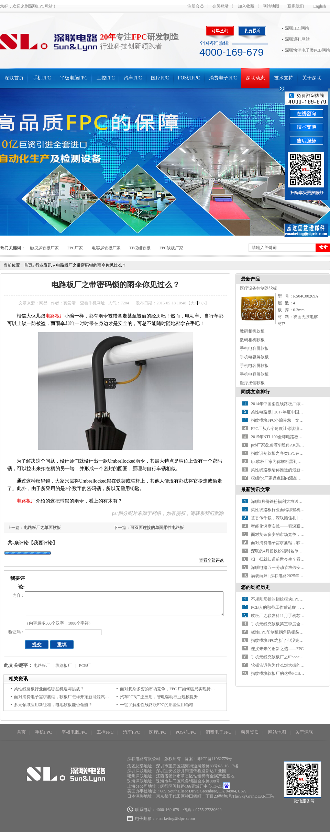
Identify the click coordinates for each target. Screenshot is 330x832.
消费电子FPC (223, 77)
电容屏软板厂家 (106, 248)
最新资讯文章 (255, 489)
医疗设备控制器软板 (258, 288)
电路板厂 (55, 315)
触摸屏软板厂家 (44, 248)
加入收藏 (246, 6)
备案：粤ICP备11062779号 (208, 758)
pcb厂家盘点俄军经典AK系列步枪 (281, 445)
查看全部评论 (211, 560)
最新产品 (250, 279)
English (319, 6)
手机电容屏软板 (254, 348)
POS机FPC (189, 77)
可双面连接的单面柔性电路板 (157, 527)
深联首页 (14, 77)
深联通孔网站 (297, 39)
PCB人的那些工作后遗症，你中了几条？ (288, 607)
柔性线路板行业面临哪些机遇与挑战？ (49, 689)
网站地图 (271, 6)
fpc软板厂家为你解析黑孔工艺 (278, 461)
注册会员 (195, 6)
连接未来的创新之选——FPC (277, 648)
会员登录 (220, 6)
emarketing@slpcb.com (175, 818)
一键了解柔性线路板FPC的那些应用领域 (156, 704)
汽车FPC (133, 77)
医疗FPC (160, 77)
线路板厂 (63, 665)
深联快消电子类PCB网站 (307, 50)
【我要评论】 (43, 542)
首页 (28, 265)
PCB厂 (85, 665)
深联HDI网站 (297, 28)
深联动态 (255, 77)
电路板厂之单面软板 (42, 527)
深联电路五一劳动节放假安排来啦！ (284, 567)
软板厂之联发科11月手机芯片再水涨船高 (288, 615)
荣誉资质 (250, 732)
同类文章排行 (255, 392)
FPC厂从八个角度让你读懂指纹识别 (283, 428)
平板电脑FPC (74, 77)
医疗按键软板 (252, 382)
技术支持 (283, 77)
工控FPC (106, 77)
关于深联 (311, 77)
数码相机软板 (252, 331)
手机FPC (42, 77)
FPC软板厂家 (171, 248)
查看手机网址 (92, 303)
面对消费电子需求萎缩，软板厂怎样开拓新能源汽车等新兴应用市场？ (78, 696)
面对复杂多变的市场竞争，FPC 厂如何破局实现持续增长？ (173, 689)
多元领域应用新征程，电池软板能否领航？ (53, 704)
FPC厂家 (75, 248)
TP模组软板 (140, 248)
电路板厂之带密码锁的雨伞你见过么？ (91, 265)
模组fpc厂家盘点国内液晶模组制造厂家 (286, 478)
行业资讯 (43, 265)
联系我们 (295, 6)
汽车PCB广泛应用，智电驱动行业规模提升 (159, 696)
